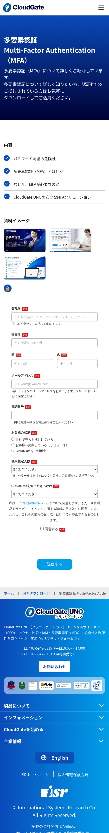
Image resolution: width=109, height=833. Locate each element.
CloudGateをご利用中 (31, 451)
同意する (55, 529)
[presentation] (54, 544)
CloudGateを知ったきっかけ (35, 486)
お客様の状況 (24, 433)
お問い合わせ (54, 666)
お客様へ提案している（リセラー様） (42, 445)
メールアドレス (25, 376)
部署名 (19, 335)
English (54, 757)
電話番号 (21, 407)
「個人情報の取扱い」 (34, 503)
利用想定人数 (24, 461)
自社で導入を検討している (34, 439)
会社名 (19, 308)
